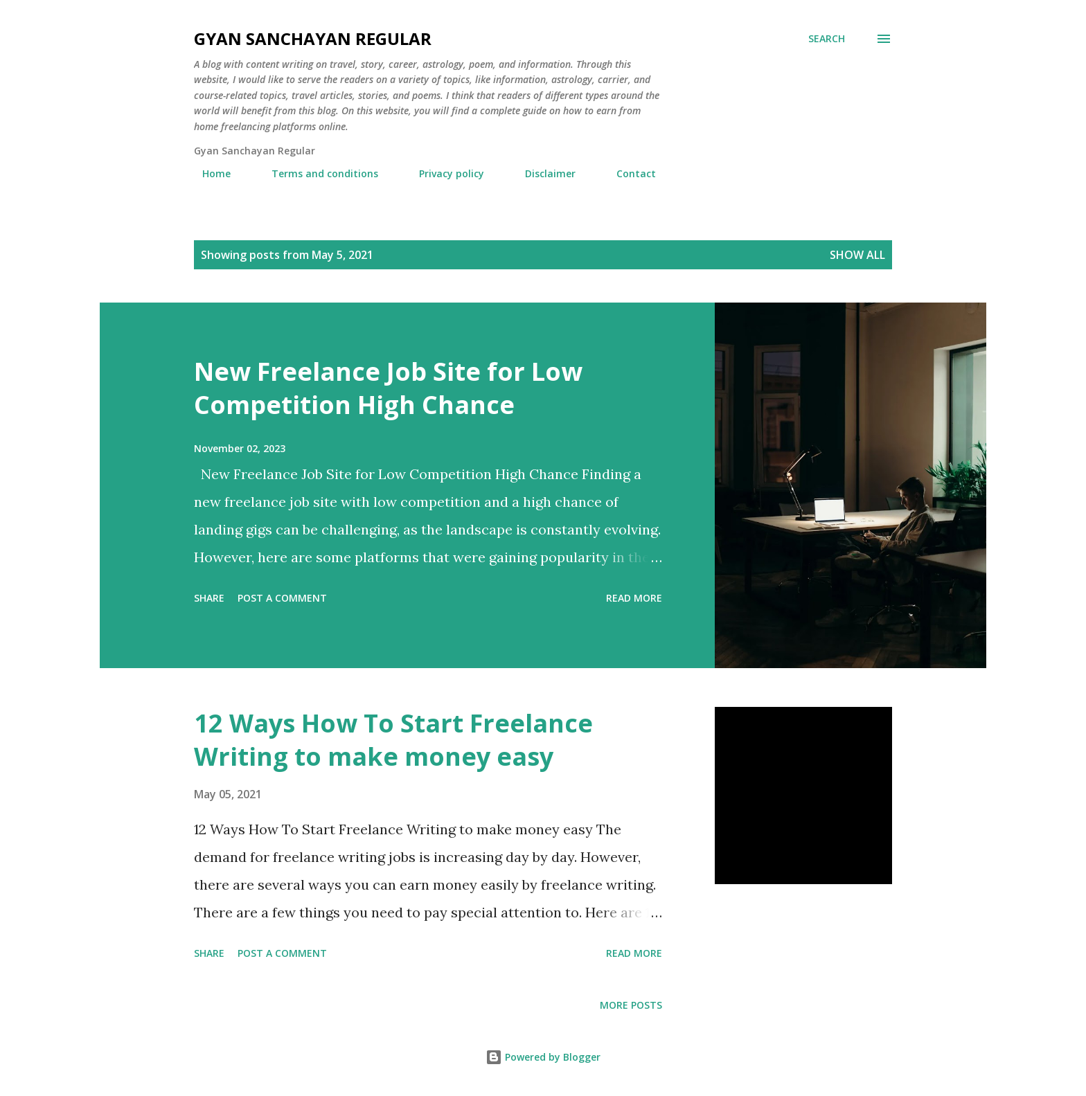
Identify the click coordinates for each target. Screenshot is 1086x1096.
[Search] (826, 38)
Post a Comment (282, 597)
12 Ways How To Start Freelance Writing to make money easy (393, 739)
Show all (857, 254)
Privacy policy (443, 173)
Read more (634, 597)
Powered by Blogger (543, 1056)
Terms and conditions (316, 173)
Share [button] (209, 597)
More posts (631, 1005)
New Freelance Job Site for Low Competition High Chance (388, 388)
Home (208, 173)
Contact (628, 173)
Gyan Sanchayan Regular (312, 38)
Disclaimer (542, 173)
